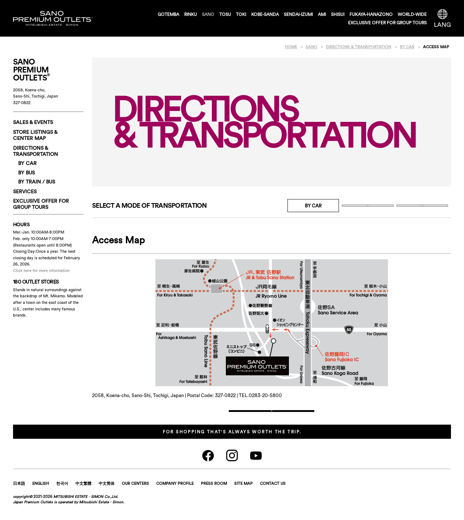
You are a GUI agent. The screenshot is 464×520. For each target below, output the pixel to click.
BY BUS (368, 206)
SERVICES (25, 191)
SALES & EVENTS (33, 122)
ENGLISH (40, 496)
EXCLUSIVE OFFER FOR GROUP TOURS (387, 22)
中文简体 (107, 496)
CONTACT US (273, 496)
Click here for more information (41, 270)
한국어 (62, 496)
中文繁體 (83, 496)
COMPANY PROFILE (175, 496)
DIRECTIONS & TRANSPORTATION (35, 151)
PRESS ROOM (214, 496)
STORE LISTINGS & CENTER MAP (35, 135)
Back (271, 417)
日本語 (19, 496)
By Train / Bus (422, 206)
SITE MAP (243, 496)
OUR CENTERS (135, 496)
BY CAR (27, 163)
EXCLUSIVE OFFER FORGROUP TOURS (41, 204)
